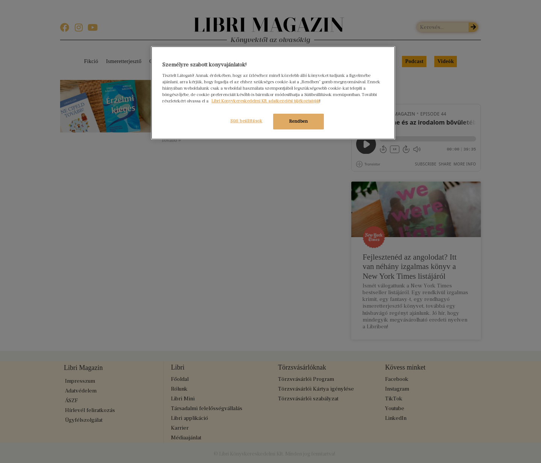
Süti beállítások (244, 120)
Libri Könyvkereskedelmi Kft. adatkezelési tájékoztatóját (265, 101)
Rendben (298, 121)
